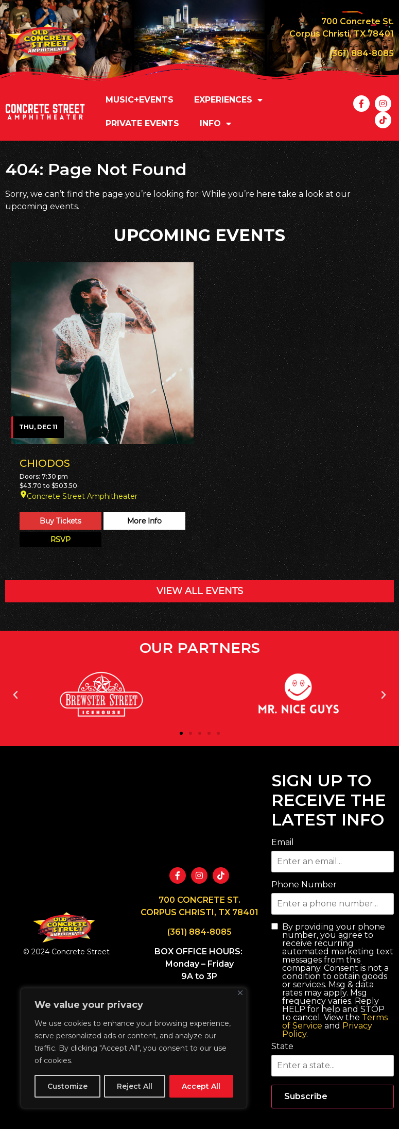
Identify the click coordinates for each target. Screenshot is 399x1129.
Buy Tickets (60, 521)
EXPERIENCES (228, 100)
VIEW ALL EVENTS (200, 591)
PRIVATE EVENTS (142, 123)
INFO (215, 123)
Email (282, 842)
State (282, 1046)
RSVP (60, 539)
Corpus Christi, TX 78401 (341, 34)
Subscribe (305, 1096)
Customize (67, 1086)
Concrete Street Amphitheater (82, 496)
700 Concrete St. (357, 21)
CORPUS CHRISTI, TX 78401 (199, 912)
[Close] (240, 992)
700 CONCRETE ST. (199, 900)
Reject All (134, 1086)
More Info (144, 521)
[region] (134, 1048)
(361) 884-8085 (361, 53)
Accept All (201, 1086)
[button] (15, 695)
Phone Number (304, 885)
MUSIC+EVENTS (140, 100)
